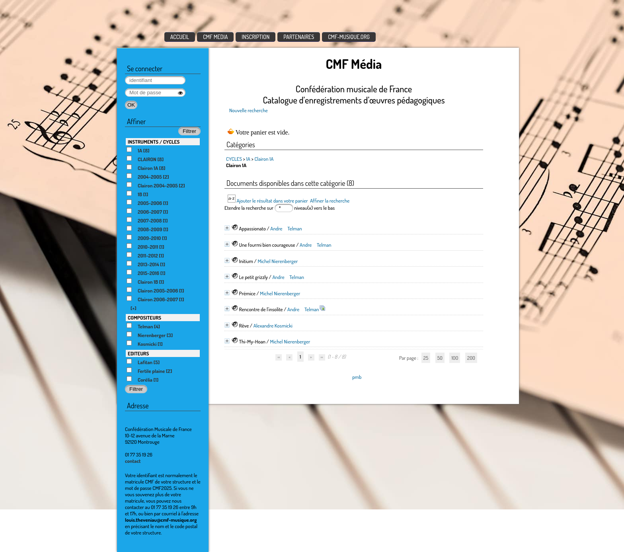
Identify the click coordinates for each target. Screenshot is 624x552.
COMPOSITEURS (144, 317)
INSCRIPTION (255, 36)
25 (425, 358)
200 (471, 358)
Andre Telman (286, 228)
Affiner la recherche (329, 200)
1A (248, 159)
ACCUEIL (179, 36)
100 (454, 358)
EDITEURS (138, 353)
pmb (356, 377)
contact (133, 461)
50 (440, 358)
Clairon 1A (263, 159)
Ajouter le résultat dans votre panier (272, 200)
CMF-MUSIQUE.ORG (349, 36)
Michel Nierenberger (277, 261)
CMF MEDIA (215, 36)
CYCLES (234, 159)
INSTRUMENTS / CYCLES (153, 141)
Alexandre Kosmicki (273, 325)
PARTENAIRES (298, 36)
